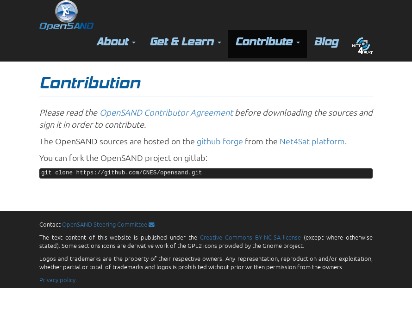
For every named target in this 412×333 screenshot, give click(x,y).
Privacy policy (57, 279)
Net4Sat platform (312, 141)
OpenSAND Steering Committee (108, 224)
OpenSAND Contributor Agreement (166, 112)
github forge (220, 141)
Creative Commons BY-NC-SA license (250, 237)
